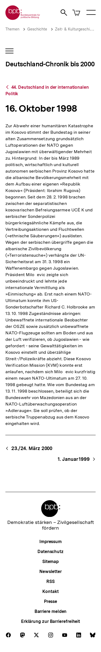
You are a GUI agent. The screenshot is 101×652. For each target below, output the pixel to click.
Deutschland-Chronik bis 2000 (50, 64)
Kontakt (50, 591)
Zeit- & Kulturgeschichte (76, 29)
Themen (12, 29)
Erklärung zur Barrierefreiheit (50, 621)
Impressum (50, 541)
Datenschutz (50, 551)
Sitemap (50, 561)
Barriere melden (50, 611)
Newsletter (50, 571)
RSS (50, 581)
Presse (50, 601)
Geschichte (37, 29)
